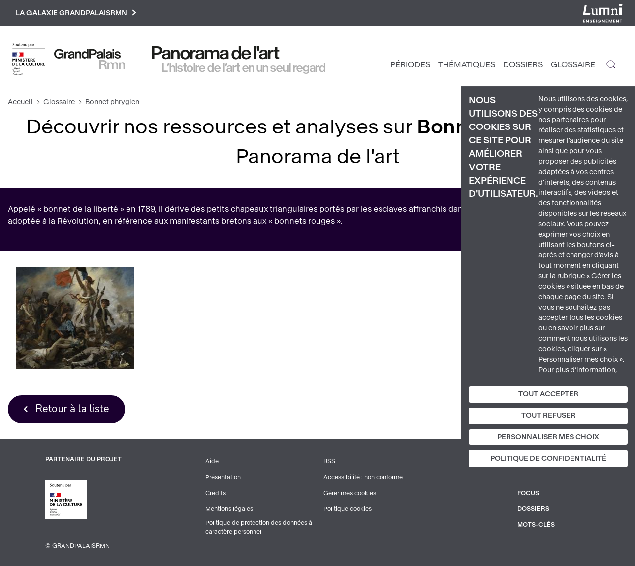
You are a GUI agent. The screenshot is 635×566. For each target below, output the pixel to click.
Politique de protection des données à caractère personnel (258, 527)
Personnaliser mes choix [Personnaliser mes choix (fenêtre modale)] (548, 436)
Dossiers (523, 65)
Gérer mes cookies (349, 493)
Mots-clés (536, 525)
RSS (329, 461)
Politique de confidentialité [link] (548, 458)
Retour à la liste (72, 409)
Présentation (223, 477)
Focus (528, 493)
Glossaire (573, 65)
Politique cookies (347, 509)
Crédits (215, 493)
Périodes (410, 65)
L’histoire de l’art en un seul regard (244, 68)
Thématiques (466, 65)
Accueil (20, 102)
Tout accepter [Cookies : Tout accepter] (548, 394)
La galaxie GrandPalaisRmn (76, 13)
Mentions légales (229, 509)
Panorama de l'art (216, 53)
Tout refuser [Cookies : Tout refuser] (548, 415)
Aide (212, 461)
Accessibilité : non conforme (363, 477)
